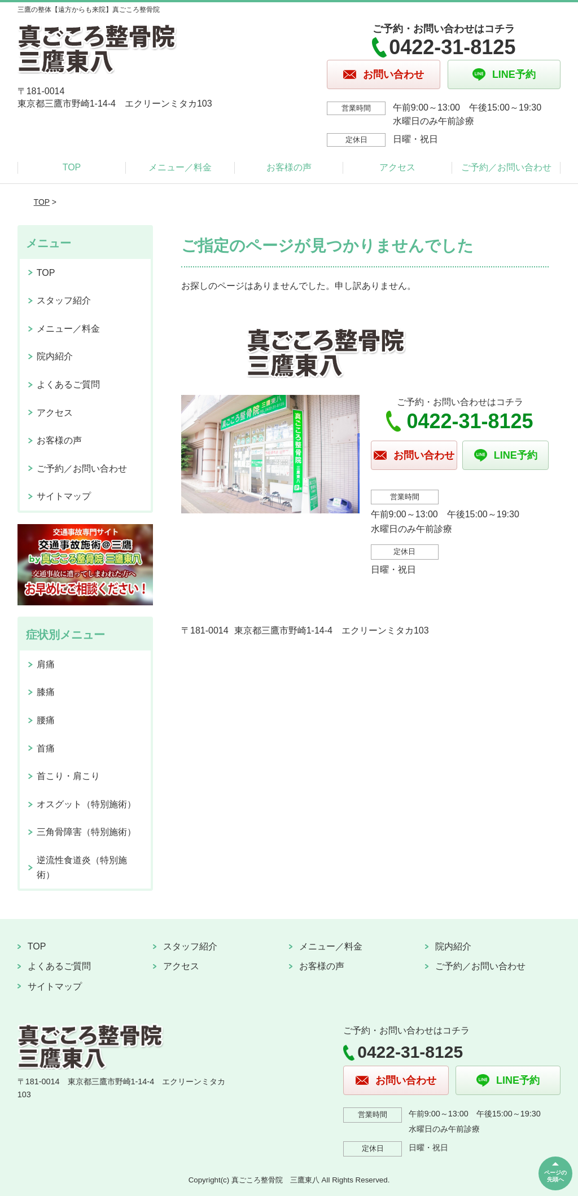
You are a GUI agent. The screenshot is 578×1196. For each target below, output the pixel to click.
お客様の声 (289, 167)
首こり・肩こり (68, 776)
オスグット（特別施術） (86, 804)
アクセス (397, 167)
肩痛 (46, 664)
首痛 (46, 748)
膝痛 (46, 692)
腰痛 (46, 720)
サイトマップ (64, 496)
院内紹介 (55, 356)
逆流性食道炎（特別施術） (82, 867)
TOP (72, 167)
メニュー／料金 (180, 167)
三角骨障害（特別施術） (86, 832)
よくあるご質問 (68, 384)
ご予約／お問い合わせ (506, 167)
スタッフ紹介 (64, 300)
